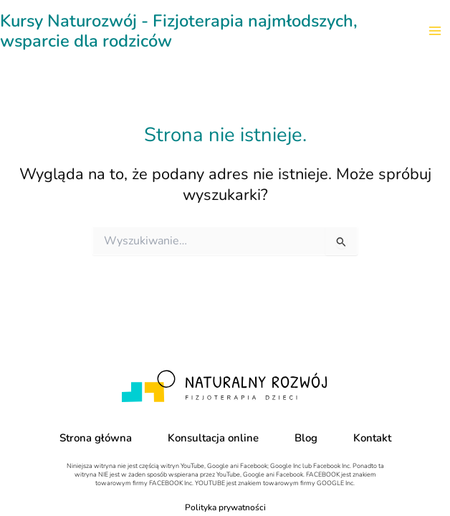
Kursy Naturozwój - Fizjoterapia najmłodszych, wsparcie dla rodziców (179, 30)
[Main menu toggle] (435, 31)
